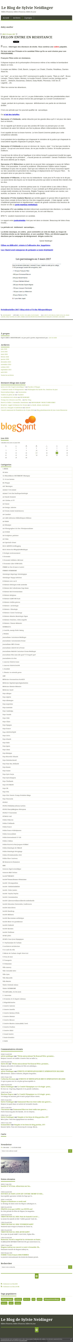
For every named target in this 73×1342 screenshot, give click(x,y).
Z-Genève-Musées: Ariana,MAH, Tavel (15, 1023)
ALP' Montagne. (8, 486)
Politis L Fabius (8, 841)
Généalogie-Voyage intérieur (12, 577)
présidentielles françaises (44, 317)
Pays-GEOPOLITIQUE (9, 732)
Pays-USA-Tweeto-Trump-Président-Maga (17, 795)
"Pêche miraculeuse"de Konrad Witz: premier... (35, 1056)
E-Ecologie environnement (11, 553)
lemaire (23, 317)
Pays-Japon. (6, 746)
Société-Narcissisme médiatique (13, 918)
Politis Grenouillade (9, 834)
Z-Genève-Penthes (9, 1027)
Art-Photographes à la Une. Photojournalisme (18, 528)
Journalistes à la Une (10, 658)
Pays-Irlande (7, 739)
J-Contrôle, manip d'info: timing (13, 630)
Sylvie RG (4, 1064)
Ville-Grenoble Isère (9, 971)
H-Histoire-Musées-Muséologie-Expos (15, 616)
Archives (16, 18)
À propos (28, 18)
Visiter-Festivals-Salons (10, 985)
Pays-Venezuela (8, 799)
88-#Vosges (6, 483)
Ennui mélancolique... (8, 392)
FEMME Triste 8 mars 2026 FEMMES (15, 1255)
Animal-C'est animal (9, 490)
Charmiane (5, 1109)
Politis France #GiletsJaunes (12, 830)
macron (27, 317)
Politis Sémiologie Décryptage (12, 851)
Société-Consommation (10, 897)
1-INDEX (5, 469)
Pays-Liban (6, 750)
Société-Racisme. (8, 929)
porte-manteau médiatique (26, 205)
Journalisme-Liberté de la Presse (14, 648)
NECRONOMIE (24, 397)
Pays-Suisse (7, 771)
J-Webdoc (6, 634)
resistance (55, 317)
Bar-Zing (28, 400)
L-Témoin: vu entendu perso (12, 672)
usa (63, 1299)
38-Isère (5, 472)
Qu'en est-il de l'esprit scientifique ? (13, 387)
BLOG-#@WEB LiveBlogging (12, 546)
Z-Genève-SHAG (8, 1030)
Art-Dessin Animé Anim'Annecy (13, 511)
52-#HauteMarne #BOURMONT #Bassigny (16, 476)
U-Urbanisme (7, 964)
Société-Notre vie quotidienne (13, 922)
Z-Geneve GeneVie (9, 1009)
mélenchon (33, 317)
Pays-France (7, 728)
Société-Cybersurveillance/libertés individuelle (18, 901)
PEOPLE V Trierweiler (10, 813)
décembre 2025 (6, 362)
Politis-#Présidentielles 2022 (12, 855)
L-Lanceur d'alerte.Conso (11, 662)
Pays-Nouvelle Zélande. (10, 757)
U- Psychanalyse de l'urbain (12, 943)
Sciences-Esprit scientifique (12, 869)
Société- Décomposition (10, 883)
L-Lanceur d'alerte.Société (11, 665)
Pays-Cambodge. (8, 711)
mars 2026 (4, 354)
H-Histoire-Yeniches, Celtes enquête (15, 620)
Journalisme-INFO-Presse (11, 644)
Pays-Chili (6, 718)
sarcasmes (62, 317)
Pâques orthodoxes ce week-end (13, 1201)
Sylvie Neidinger (7, 1087)
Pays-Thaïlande (8, 781)
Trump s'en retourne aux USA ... (11, 400)
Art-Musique (7, 525)
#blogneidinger (7, 1299)
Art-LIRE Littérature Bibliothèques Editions (17, 518)
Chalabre (21, 395)
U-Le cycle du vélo (9, 950)
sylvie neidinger (7, 1056)
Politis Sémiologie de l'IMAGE (12, 848)
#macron (27, 1299)
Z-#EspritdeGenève (9, 1002)
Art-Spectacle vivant (9, 542)
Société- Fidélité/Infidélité (11, 886)
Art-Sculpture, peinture (11, 535)
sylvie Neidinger (7, 1071)
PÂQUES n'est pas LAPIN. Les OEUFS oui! (17, 1209)
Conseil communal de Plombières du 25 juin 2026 (17, 410)
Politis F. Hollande (25, 315)
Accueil (6, 18)
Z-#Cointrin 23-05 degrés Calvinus (14, 999)
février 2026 (5, 357)
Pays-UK (5, 788)
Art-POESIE (6, 532)
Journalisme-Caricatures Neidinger (14, 637)
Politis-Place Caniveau (10, 858)
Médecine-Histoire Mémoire (12, 686)
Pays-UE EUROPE (8, 785)
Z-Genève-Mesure (9, 1020)
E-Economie (6, 556)
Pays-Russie (7, 767)
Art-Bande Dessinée (9, 497)
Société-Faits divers (9, 908)
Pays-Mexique (7, 753)
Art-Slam (6, 539)
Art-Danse (6, 504)
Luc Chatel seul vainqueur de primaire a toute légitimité (27, 250)
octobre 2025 (5, 367)
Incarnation (22, 392)
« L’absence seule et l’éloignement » (13, 389)
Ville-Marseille (8, 978)
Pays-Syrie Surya (8, 774)
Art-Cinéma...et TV (9, 500)
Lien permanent (6, 315)
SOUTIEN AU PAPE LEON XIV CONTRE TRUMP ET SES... (22, 1194)
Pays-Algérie (7, 697)
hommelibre (6, 1125)
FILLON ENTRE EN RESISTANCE (26, 37)
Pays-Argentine (8, 704)
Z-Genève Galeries (9, 1006)
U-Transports (7, 960)
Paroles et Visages (34, 387)
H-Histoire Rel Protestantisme (12, 592)
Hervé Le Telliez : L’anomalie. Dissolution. (14, 402)
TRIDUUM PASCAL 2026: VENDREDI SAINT (17, 1224)
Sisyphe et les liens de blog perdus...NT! (33, 1117)
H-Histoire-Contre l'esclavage (12, 613)
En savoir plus (23, 1340)
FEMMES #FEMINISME (10, 570)
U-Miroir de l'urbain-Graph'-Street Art (15, 953)
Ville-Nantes (7, 981)
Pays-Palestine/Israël (10, 760)
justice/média (19, 220)
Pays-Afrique (7, 693)
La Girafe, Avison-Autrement (39, 405)
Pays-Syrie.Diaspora (9, 778)
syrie (11, 1303)
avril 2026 (4, 352)
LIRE (4, 676)
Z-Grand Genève (8, 1034)
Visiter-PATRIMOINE (9, 988)
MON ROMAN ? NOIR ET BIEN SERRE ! (44, 402)
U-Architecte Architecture (11, 946)
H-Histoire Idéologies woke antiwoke (15, 585)
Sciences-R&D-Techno (10, 872)
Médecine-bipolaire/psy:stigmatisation (15, 683)
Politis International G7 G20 (12, 837)
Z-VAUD (5, 1041)
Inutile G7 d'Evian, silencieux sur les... (16, 1186)
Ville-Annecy (7, 967)
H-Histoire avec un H (10, 581)
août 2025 (4, 372)
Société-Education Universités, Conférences (17, 904)
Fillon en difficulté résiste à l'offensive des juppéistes (25, 245)
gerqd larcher (10, 317)
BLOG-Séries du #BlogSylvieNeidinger (15, 549)
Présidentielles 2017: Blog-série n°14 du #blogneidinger (26, 309)
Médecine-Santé (8, 690)
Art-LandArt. (7, 514)
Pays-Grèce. (6, 735)
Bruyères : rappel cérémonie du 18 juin (14, 405)
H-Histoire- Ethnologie (10, 609)
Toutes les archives (7, 375)
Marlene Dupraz (7, 1094)
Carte (3, 1134)
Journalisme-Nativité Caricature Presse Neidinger (19, 651)
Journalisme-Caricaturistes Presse (14, 641)
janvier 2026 (5, 359)
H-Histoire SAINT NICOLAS (11, 599)
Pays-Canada (7, 714)
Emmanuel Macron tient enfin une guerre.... (34, 1102)
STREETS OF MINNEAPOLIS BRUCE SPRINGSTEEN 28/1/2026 (40, 1071)
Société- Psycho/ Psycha (10, 893)
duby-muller (52, 315)
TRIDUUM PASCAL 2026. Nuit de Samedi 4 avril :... (20, 1217)
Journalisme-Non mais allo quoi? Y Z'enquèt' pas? (19, 655)
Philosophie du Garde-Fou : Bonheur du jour (43, 389)
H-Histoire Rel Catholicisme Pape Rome (16, 588)
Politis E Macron (8, 820)
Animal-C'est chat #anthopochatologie (15, 493)
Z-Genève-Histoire (9, 1016)
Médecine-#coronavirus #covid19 (14, 679)
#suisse (17, 1303)
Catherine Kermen (8, 1079)
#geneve (4, 1303)
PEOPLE (5, 802)
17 (36, 453)
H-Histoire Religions (9, 595)
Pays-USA (6, 792)
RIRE (4, 865)
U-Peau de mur (8, 957)
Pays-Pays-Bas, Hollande (11, 764)
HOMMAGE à (7, 627)
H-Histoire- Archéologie (11, 606)
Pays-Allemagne (8, 700)
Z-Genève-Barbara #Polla (11, 1013)
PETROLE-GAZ (7, 816)
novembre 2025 (6, 364)
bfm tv (46, 315)
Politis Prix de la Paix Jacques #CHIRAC (16, 844)
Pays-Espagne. (7, 725)
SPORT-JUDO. (7, 936)
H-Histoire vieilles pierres (11, 602)
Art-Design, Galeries (9, 507)
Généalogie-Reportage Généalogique (15, 574)
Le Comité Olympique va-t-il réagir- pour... (34, 1087)
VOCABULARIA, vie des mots (12, 992)
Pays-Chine (6, 721)
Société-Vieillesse (8, 932)
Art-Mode (6, 521)
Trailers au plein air (8, 395)
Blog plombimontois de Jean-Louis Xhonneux (52, 410)
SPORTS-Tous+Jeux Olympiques (13, 939)
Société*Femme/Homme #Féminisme (14, 879)
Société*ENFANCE (8, 876)
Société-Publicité (8, 925)
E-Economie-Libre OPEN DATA (12, 563)
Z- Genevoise (7, 995)
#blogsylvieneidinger (51, 1299)
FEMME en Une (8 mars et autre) (13, 567)
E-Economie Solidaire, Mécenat (13, 560)
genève (39, 1299)
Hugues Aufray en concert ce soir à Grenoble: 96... (20, 1247)
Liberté (27, 408)
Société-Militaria (8, 914)
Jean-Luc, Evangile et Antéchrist (11, 408)
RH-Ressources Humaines (11, 862)
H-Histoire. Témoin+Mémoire (12, 623)
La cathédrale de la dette (9, 397)
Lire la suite (53, 338)
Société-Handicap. (9, 911)
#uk (33, 1299)
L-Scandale (6, 669)
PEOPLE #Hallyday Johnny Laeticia (14, 806)
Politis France (35, 315)
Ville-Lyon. (6, 974)
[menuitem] (6, 17)
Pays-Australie (7, 707)
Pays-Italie (6, 743)
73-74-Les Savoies (8, 479)
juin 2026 (4, 349)
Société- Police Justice (10, 890)
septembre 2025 (6, 370)
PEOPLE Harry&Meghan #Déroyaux (14, 809)
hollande (17, 317)
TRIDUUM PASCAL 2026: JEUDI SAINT (15, 1232)
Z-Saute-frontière (8, 1037)
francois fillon (60, 315)
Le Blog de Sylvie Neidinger (27, 7)
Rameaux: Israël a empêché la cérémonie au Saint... (21, 1239)
